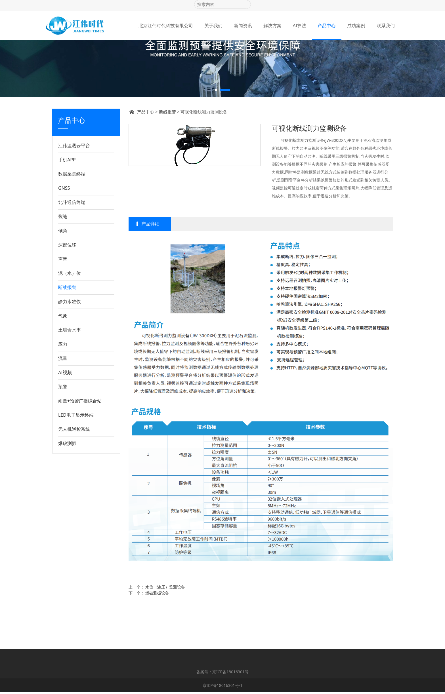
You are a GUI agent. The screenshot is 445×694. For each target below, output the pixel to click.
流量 (62, 398)
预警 (62, 426)
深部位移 (67, 284)
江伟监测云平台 (74, 185)
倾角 (62, 270)
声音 (62, 299)
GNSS (64, 228)
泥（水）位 (69, 313)
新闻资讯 (243, 25)
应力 (62, 384)
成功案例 (356, 25)
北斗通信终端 (71, 242)
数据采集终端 (71, 213)
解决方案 (272, 25)
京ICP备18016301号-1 (223, 687)
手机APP (67, 199)
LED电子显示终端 (76, 455)
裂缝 (62, 256)
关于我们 (213, 25)
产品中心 (327, 25)
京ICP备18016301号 (230, 673)
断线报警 (67, 327)
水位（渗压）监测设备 (165, 626)
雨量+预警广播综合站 (80, 440)
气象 (62, 355)
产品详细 (150, 263)
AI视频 (65, 412)
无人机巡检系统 (74, 469)
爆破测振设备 (157, 632)
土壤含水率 (69, 369)
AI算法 (300, 25)
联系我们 (386, 25)
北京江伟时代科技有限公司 (165, 25)
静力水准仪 (69, 341)
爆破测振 (67, 483)
